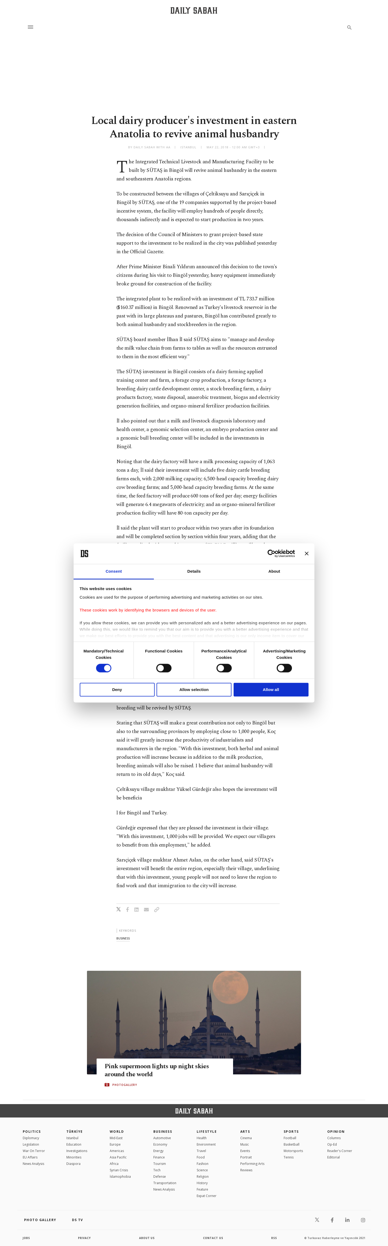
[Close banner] (307, 554)
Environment (206, 1144)
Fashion (202, 1163)
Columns (334, 1138)
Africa (114, 1163)
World (117, 1131)
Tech (157, 1170)
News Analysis (33, 1163)
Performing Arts (252, 1163)
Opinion (336, 1131)
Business (162, 1131)
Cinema (246, 1138)
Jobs (27, 1238)
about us (147, 1238)
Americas (117, 1151)
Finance (159, 1157)
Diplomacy (31, 1138)
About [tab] (274, 571)
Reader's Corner (339, 1151)
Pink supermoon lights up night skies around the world (158, 1070)
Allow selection (193, 689)
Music (244, 1144)
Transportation (164, 1183)
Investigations (76, 1151)
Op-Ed (332, 1144)
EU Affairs (30, 1157)
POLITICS (32, 1131)
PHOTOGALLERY (124, 1085)
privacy (85, 1238)
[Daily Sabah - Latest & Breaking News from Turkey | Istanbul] (193, 10)
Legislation (31, 1144)
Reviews (246, 1170)
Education (73, 1144)
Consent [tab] (114, 571)
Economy (160, 1144)
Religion (203, 1176)
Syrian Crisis (119, 1170)
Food (201, 1157)
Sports (291, 1131)
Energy (158, 1151)
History (202, 1183)
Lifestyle (207, 1131)
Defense (159, 1176)
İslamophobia (120, 1176)
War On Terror (34, 1151)
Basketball (291, 1144)
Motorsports (293, 1151)
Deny (117, 689)
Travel (201, 1151)
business (123, 938)
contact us (213, 1238)
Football (290, 1138)
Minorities (73, 1157)
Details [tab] (194, 571)
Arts (245, 1131)
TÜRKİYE (74, 1131)
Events (245, 1151)
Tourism (159, 1163)
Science (202, 1170)
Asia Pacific (118, 1157)
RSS (274, 1238)
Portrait (246, 1157)
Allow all (271, 689)
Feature (202, 1189)
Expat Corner (206, 1196)
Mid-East (116, 1138)
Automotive (162, 1138)
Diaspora (73, 1163)
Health (202, 1138)
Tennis (289, 1157)
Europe (115, 1144)
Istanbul (72, 1138)
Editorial (333, 1157)
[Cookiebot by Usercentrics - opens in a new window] (271, 554)
